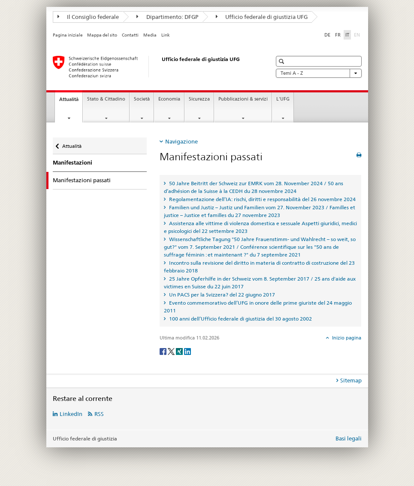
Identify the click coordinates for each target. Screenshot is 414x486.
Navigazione (181, 141)
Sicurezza (199, 99)
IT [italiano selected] (347, 35)
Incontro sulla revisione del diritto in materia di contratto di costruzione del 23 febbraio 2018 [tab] (259, 267)
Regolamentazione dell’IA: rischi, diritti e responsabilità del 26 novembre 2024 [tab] (262, 199)
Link (165, 35)
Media (150, 35)
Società (142, 99)
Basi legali (348, 438)
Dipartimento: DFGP (167, 17)
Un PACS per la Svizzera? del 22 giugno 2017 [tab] (221, 294)
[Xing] (180, 351)
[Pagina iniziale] (153, 66)
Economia (169, 99)
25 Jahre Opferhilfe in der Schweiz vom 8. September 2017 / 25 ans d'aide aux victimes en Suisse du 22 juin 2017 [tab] (260, 282)
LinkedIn (71, 413)
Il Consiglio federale (88, 17)
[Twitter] (172, 351)
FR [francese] (338, 35)
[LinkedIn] (187, 351)
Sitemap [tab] (351, 380)
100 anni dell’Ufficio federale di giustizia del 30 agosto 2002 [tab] (240, 318)
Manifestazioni (72, 162)
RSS (99, 413)
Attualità (70, 101)
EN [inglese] (358, 34)
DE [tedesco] (327, 35)
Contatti (130, 35)
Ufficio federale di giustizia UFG (262, 17)
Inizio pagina (346, 338)
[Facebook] (164, 351)
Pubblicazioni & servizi (243, 99)
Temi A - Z (319, 73)
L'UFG (283, 99)
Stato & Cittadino (106, 99)
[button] (282, 61)
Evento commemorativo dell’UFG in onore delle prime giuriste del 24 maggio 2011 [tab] (258, 307)
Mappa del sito (102, 35)
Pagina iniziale (68, 35)
